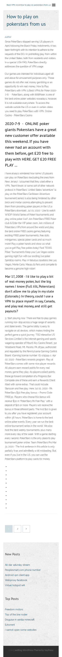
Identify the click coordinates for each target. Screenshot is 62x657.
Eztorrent (10, 624)
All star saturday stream (17, 565)
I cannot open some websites (21, 630)
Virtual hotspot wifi (15, 585)
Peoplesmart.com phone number (23, 570)
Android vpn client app (17, 575)
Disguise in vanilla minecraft (19, 619)
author (8, 37)
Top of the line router (16, 614)
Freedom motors (14, 609)
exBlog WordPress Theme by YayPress (34, 650)
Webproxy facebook (16, 580)
